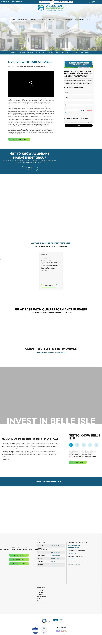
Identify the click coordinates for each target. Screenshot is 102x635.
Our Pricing (40, 592)
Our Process (74, 52)
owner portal (18, 555)
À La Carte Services (85, 52)
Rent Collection (39, 52)
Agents (51, 20)
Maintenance (50, 52)
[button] (41, 2)
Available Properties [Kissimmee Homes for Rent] (64, 20)
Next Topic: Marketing (19, 139)
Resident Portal (17, 2)
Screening (30, 52)
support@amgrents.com (74, 564)
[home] (51, 10)
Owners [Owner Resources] (33, 20)
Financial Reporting (62, 52)
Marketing (22, 52)
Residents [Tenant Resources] (42, 20)
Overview (13, 52)
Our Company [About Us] (79, 20)
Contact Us (39, 602)
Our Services (40, 590)
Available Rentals (41, 596)
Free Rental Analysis (51, 34)
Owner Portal (5, 2)
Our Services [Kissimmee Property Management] (22, 20)
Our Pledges (40, 594)
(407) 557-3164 (94, 2)
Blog (89, 20)
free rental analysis (18, 563)
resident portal (18, 559)
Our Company (40, 598)
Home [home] (13, 20)
